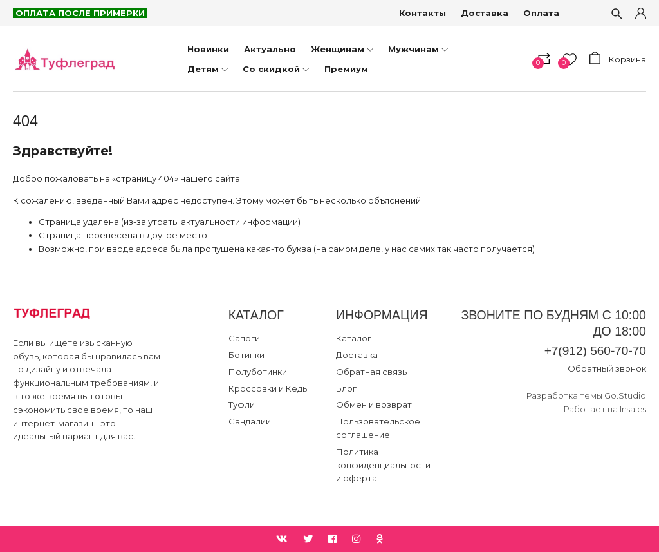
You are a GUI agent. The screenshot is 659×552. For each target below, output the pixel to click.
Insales (633, 409)
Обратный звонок (607, 369)
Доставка (485, 13)
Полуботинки (257, 371)
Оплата (542, 13)
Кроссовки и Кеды (268, 388)
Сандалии (249, 421)
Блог (346, 388)
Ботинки (246, 355)
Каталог (353, 338)
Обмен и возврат (374, 404)
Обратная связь (371, 371)
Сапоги (244, 338)
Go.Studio (625, 396)
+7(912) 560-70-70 (594, 351)
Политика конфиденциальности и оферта (383, 465)
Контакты (423, 13)
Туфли (241, 404)
